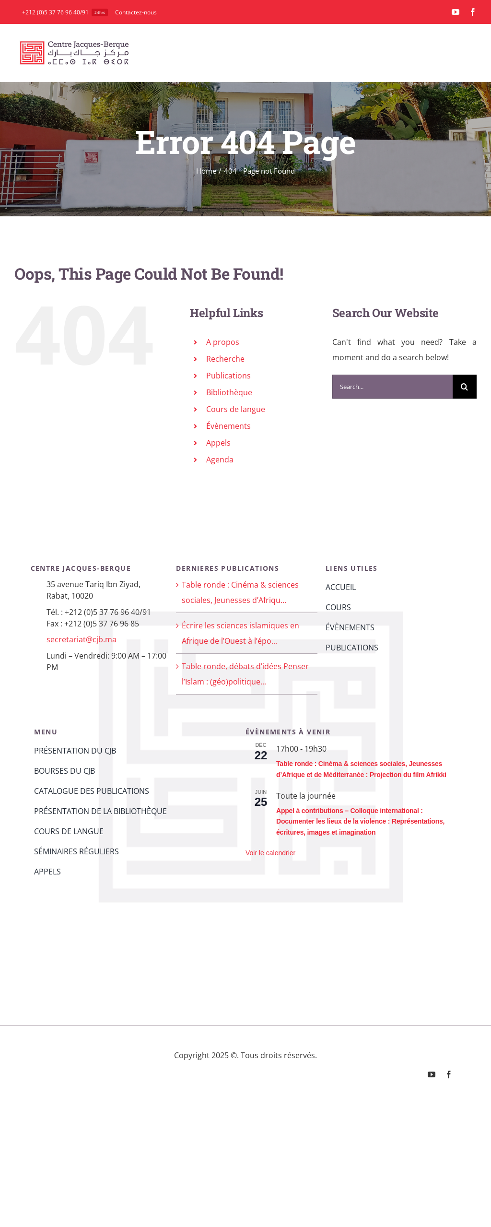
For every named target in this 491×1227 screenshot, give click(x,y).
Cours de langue (235, 409)
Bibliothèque (229, 392)
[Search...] (392, 387)
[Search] (465, 387)
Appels (218, 442)
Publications (228, 375)
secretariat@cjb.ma (82, 639)
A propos (222, 342)
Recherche (225, 359)
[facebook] (473, 12)
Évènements (228, 426)
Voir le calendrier (270, 853)
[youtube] (455, 12)
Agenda (220, 459)
